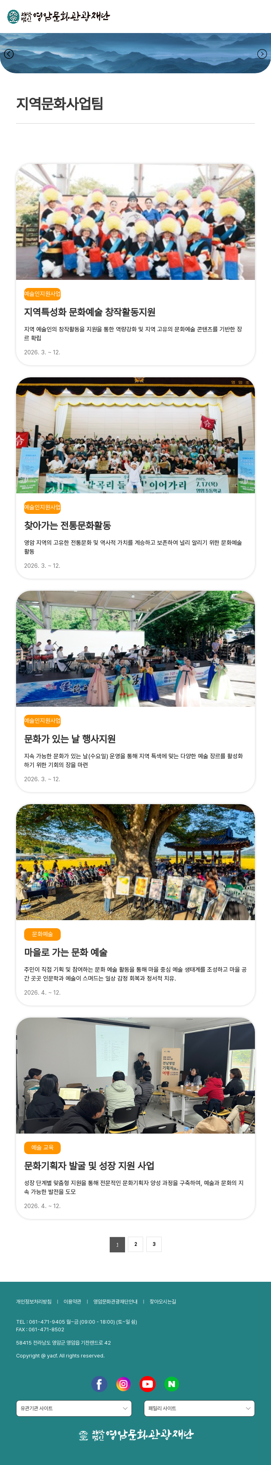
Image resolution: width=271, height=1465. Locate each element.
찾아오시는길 (163, 1302)
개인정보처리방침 (33, 1302)
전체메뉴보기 (255, 16)
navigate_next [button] (262, 54)
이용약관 (72, 1302)
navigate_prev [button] (9, 54)
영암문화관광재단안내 (115, 1302)
